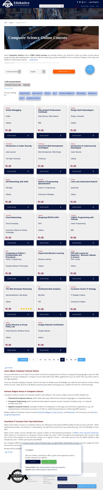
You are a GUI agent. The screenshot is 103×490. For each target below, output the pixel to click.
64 (54, 360)
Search (77, 6)
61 (41, 360)
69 (75, 360)
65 (58, 360)
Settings (33, 462)
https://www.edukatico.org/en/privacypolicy (50, 467)
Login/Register (94, 2)
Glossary (30, 484)
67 (67, 360)
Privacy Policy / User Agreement (49, 485)
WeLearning (84, 6)
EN (84, 2)
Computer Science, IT (13, 72)
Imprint (45, 483)
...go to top (8, 367)
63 (49, 360)
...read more (33, 60)
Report (92, 6)
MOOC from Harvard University (86, 433)
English (38, 72)
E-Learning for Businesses (47, 478)
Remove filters (8, 88)
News (29, 481)
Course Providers (32, 486)
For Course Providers (49, 481)
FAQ (97, 6)
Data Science (58, 412)
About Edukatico (47, 476)
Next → (81, 360)
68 (71, 360)
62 (45, 360)
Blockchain (71, 412)
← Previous (22, 360)
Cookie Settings (47, 488)
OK (49, 462)
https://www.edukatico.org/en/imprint (44, 470)
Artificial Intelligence (44, 412)
